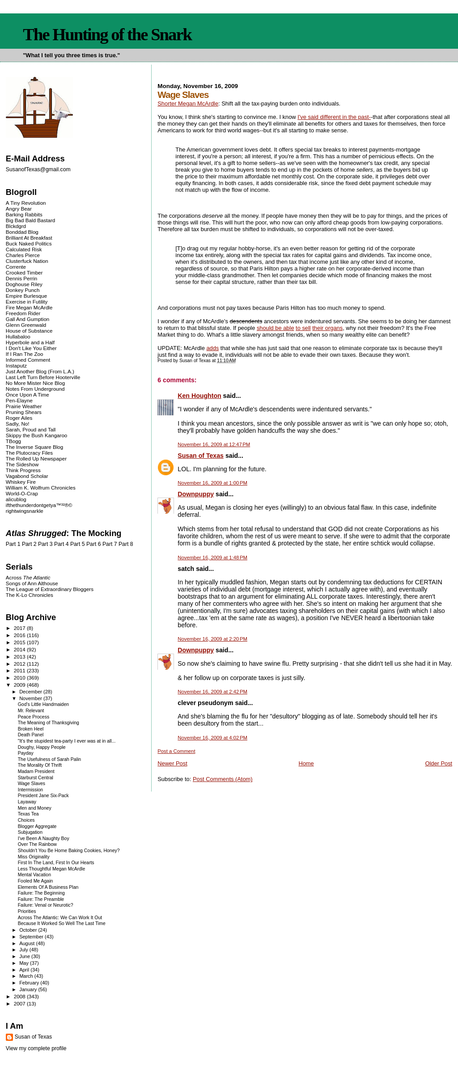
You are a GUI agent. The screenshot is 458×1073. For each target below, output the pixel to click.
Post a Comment (176, 751)
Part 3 (45, 544)
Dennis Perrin (21, 278)
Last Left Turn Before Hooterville (43, 377)
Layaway (27, 801)
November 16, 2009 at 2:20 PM (212, 639)
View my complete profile (36, 1048)
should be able (275, 328)
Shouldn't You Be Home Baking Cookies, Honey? (69, 850)
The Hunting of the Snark (107, 34)
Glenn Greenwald (26, 325)
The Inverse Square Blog (34, 447)
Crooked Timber (24, 272)
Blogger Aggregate (37, 826)
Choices (26, 820)
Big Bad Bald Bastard (30, 220)
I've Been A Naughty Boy (43, 838)
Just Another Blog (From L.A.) (40, 371)
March (26, 976)
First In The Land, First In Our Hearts (56, 862)
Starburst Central (35, 777)
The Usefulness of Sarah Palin (49, 759)
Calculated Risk (24, 249)
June (25, 956)
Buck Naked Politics (29, 243)
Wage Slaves (31, 783)
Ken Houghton (199, 395)
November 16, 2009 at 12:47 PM (214, 444)
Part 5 (77, 544)
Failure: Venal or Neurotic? (45, 905)
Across (28, 577)
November (31, 698)
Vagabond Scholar (27, 476)
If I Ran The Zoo (24, 354)
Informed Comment (28, 360)
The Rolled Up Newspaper (36, 458)
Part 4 (61, 544)
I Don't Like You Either (31, 348)
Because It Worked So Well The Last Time (62, 923)
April (24, 969)
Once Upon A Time (27, 394)
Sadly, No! (18, 424)
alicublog (16, 499)
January (28, 989)
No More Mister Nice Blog (35, 383)
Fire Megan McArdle (29, 307)
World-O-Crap (22, 493)
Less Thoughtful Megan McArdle (51, 868)
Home (306, 763)
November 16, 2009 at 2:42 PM (212, 691)
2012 (20, 664)
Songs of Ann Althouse (32, 583)
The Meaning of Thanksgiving (48, 722)
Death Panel (31, 734)
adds (212, 348)
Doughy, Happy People (42, 747)
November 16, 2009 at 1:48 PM (212, 557)
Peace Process (33, 716)
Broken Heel (31, 729)
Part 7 (109, 544)
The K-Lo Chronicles (29, 595)
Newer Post (172, 763)
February (29, 982)
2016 (20, 635)
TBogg (13, 441)
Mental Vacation (34, 874)
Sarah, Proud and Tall (30, 429)
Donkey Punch (23, 290)
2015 (20, 642)
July (24, 949)
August (27, 943)
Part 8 (126, 544)
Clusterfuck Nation (27, 261)
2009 (20, 685)
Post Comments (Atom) (223, 779)
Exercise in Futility (27, 301)
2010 (20, 677)
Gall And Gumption (27, 319)
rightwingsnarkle (24, 511)
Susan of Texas (201, 455)
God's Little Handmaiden (43, 704)
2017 (20, 628)
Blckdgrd (16, 226)
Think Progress (23, 470)
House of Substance (29, 331)
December (31, 691)
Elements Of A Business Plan (48, 887)
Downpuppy (196, 494)
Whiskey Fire (21, 482)
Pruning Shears (24, 412)
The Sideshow (22, 464)
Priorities (27, 911)
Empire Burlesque (26, 296)
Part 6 (93, 544)
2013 (20, 656)
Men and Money (34, 808)
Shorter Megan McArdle (187, 103)
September (32, 936)
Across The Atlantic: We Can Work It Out (60, 917)
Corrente (16, 267)
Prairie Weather (24, 406)
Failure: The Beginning (41, 893)
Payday (26, 753)
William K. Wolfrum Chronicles (41, 487)
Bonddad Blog (22, 232)
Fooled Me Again (35, 881)
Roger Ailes (19, 418)
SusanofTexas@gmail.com (38, 169)
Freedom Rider (23, 313)
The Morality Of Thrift (40, 765)
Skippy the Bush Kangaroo (36, 435)
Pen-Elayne (19, 400)
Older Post (438, 763)
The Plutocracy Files (29, 453)
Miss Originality (34, 856)
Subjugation (30, 832)
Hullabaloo (18, 336)
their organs (327, 328)
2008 (20, 996)
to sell (303, 328)
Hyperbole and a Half (30, 342)
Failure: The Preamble (41, 899)
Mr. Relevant (31, 710)
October (28, 930)
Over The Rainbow (37, 844)
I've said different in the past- (334, 117)
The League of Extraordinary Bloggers (49, 589)
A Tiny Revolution (26, 203)
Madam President (36, 771)
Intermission (30, 789)
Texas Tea (28, 813)
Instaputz (16, 365)
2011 (20, 670)
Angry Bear (19, 208)
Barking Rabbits (24, 214)
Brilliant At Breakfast (29, 238)
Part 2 (29, 544)
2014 (20, 649)
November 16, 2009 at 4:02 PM (212, 737)
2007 (20, 1003)
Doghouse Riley (24, 284)
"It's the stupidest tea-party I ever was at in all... (67, 741)
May (24, 963)
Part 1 (13, 544)
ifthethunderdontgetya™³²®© (39, 505)
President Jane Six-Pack (43, 795)
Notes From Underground (35, 389)
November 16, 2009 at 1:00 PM (212, 483)
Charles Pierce (23, 255)
